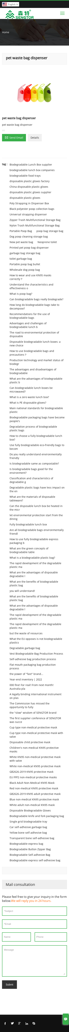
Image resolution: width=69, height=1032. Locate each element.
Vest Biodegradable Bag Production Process (36, 653)
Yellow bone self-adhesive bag (28, 832)
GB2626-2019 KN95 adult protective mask (35, 794)
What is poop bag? (21, 293)
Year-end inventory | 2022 (26, 679)
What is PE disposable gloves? (28, 402)
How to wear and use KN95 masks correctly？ (30, 277)
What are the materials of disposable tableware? (32, 498)
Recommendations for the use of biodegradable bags (30, 315)
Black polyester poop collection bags (32, 209)
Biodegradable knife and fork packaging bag (37, 816)
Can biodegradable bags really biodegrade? (36, 299)
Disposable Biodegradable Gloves (30, 810)
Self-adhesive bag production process (33, 659)
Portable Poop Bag (21, 231)
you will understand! (22, 591)
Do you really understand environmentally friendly (36, 456)
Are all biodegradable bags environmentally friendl (37, 531)
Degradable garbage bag (25, 648)
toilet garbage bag (21, 258)
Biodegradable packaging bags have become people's (37, 419)
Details (35, 137)
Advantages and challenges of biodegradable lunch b (28, 325)
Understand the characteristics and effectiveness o (31, 286)
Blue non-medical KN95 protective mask (34, 799)
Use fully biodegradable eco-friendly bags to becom (37, 446)
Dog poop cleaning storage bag (29, 236)
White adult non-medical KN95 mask (32, 805)
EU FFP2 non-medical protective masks (33, 777)
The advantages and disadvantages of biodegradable (33, 371)
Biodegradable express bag (26, 843)
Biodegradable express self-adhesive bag (35, 860)
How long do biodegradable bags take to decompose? (34, 306)
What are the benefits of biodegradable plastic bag (34, 583)
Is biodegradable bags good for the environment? (31, 470)
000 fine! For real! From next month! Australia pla (32, 686)
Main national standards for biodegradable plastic (36, 410)
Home (5, 32)
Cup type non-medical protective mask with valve (36, 734)
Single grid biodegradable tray (28, 821)
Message (34, 961)
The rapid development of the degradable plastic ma (35, 565)
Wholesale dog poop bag (25, 269)
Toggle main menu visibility (62, 12)
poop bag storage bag (49, 231)
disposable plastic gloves (25, 197)
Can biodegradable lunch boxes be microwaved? (31, 389)
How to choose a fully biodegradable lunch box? (36, 437)
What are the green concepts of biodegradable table (29, 550)
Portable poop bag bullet (25, 264)
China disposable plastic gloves (29, 186)
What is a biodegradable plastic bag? (32, 557)
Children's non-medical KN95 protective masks (34, 749)
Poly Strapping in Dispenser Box (29, 203)
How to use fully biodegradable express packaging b (34, 541)
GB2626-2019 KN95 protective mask (31, 771)
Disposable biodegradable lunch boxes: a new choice (35, 343)
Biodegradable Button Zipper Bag (30, 849)
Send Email (14, 137)
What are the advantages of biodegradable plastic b (36, 380)
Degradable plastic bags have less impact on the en (37, 489)
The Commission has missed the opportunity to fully (29, 705)
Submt (9, 984)
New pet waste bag (21, 242)
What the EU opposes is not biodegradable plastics (36, 640)
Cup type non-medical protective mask (33, 727)
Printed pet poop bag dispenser (29, 247)
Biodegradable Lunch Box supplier (31, 164)
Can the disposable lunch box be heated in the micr (36, 507)
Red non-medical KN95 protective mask (34, 788)
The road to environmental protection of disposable (34, 334)
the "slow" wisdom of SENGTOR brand (33, 712)
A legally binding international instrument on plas (35, 696)
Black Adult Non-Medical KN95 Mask (32, 783)
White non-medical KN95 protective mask (35, 766)
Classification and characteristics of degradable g (31, 480)
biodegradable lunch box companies (32, 170)
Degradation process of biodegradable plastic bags (33, 428)
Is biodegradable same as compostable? (34, 463)
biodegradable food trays (25, 175)
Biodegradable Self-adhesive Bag (30, 854)
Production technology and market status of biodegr (36, 362)
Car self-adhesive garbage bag (28, 827)
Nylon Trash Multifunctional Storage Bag (35, 225)
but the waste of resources (26, 633)
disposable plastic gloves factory (29, 181)
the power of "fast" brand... (26, 674)
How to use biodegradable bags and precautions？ (32, 352)
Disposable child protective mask (30, 742)
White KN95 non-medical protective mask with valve (35, 758)
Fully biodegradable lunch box (28, 524)
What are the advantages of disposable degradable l (34, 574)
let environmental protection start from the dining (36, 517)
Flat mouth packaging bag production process (33, 666)
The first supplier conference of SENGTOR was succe (35, 720)
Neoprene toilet (47, 242)
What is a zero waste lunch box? (29, 397)
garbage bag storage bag (25, 253)
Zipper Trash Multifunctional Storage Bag (35, 220)
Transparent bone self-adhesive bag (32, 838)
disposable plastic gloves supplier (30, 192)
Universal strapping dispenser (28, 214)
